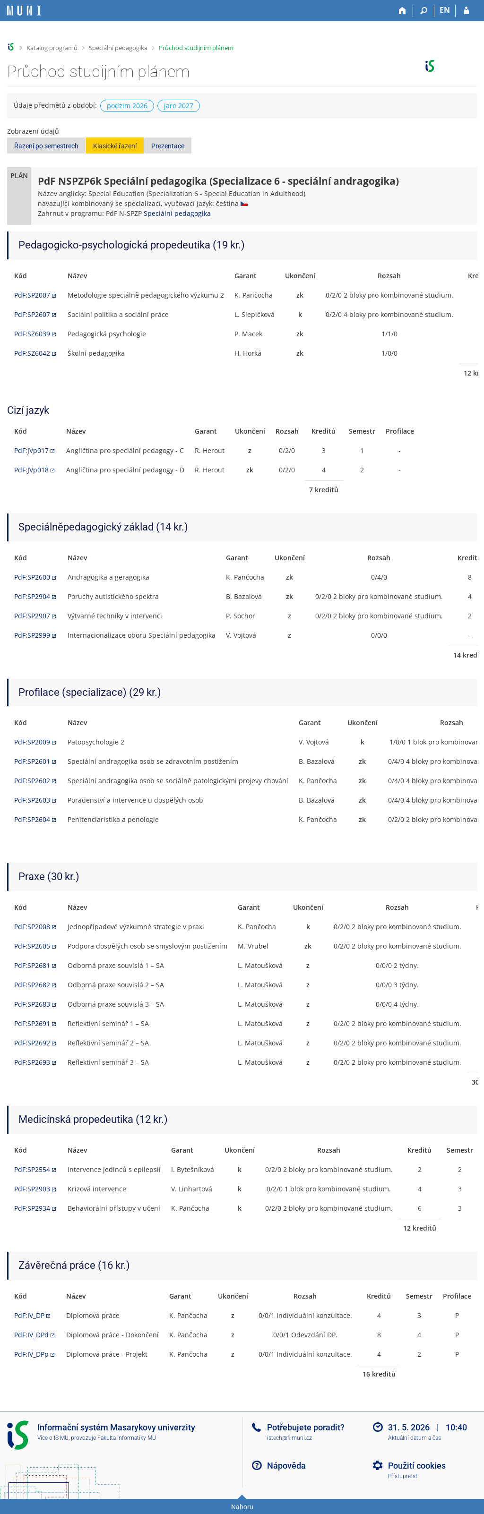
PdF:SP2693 (32, 1062)
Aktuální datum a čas (414, 1438)
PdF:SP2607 (32, 314)
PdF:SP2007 (32, 295)
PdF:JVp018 (31, 469)
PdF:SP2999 (32, 635)
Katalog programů (52, 47)
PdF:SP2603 (32, 799)
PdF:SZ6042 (32, 353)
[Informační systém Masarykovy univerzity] (24, 10)
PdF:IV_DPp (31, 1354)
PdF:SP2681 (32, 965)
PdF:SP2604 (32, 819)
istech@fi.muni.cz (289, 1438)
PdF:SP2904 (32, 596)
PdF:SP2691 (32, 1023)
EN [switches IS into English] (445, 10)
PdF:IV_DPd (31, 1334)
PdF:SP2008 (32, 926)
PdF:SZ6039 (32, 333)
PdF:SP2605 (32, 945)
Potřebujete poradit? (306, 1427)
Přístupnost (402, 1476)
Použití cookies (417, 1466)
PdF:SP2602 (32, 780)
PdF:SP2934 (32, 1208)
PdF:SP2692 (32, 1042)
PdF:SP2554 (32, 1169)
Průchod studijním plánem (196, 47)
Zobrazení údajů (33, 131)
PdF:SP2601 (32, 761)
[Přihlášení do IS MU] (466, 11)
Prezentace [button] (167, 146)
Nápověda (286, 1466)
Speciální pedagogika (118, 47)
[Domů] (402, 11)
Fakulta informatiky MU (126, 1438)
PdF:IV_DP (29, 1315)
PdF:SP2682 (32, 984)
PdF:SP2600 (32, 577)
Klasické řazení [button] (115, 146)
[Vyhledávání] (423, 11)
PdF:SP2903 (32, 1188)
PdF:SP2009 (32, 741)
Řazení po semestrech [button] (46, 146)
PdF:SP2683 (32, 1004)
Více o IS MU (53, 1438)
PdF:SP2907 (32, 615)
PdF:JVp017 (31, 450)
